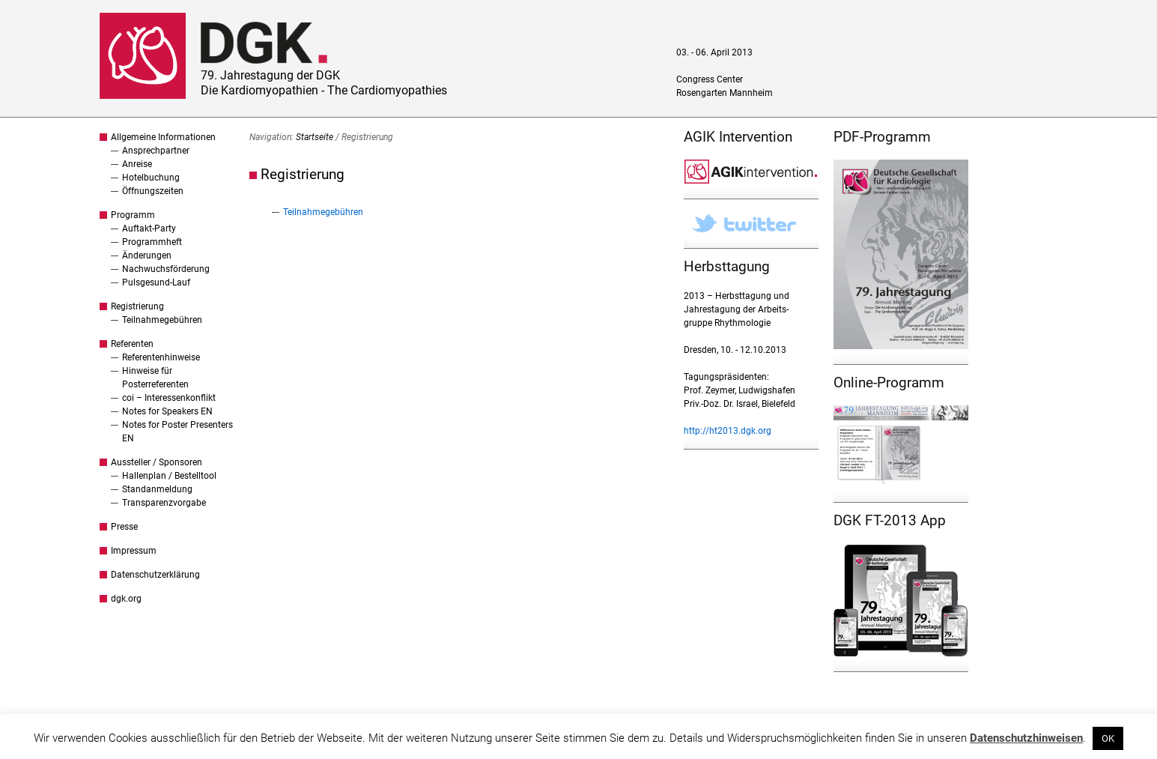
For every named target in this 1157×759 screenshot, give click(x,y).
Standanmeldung (157, 489)
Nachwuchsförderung (166, 269)
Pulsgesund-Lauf (156, 282)
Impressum (134, 550)
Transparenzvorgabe (164, 503)
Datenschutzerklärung (155, 574)
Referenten (132, 344)
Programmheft (152, 242)
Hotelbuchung (151, 177)
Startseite (314, 137)
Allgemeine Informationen (163, 137)
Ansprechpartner (155, 150)
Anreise (137, 164)
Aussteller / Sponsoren (156, 462)
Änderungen (146, 255)
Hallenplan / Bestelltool (169, 476)
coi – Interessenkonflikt (169, 398)
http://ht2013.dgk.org (727, 431)
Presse (124, 526)
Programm (133, 215)
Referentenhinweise (161, 357)
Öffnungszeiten (152, 191)
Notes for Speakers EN (167, 411)
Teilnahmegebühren (162, 320)
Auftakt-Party (149, 228)
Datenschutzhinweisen (1026, 738)
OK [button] (1108, 738)
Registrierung (137, 306)
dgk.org (126, 598)
